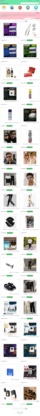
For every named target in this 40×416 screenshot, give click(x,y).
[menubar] (20, 15)
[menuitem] (2, 15)
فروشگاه (37, 13)
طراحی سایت (20, 414)
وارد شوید (37, 0)
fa (3, 0)
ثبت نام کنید (30, 0)
